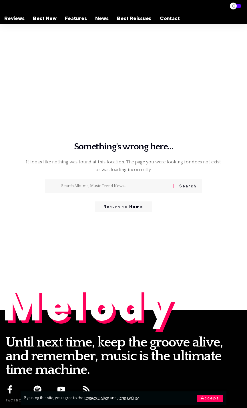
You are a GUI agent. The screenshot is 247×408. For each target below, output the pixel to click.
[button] (210, 398)
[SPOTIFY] (37, 389)
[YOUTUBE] (61, 389)
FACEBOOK (17, 401)
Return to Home (123, 207)
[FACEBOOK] (10, 389)
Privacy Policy (97, 398)
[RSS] (86, 389)
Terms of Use (131, 398)
